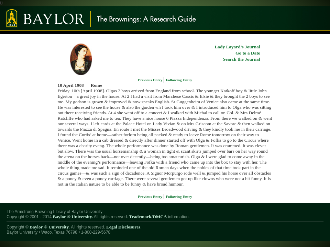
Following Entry (179, 80)
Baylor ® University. (73, 216)
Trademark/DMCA (148, 216)
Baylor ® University (49, 227)
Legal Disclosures (123, 227)
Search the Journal (241, 59)
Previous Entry (150, 80)
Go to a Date (247, 53)
